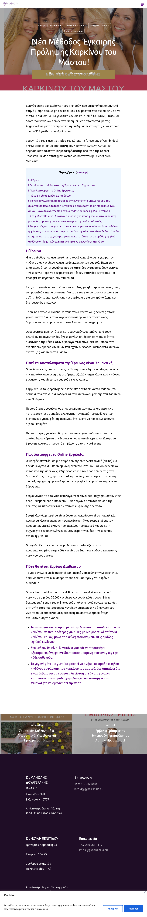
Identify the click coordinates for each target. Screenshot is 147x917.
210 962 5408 (89, 784)
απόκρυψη (82, 172)
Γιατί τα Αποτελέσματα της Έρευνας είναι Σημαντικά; (61, 185)
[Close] (145, 892)
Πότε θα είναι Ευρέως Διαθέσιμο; (49, 195)
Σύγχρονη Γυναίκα (99, 25)
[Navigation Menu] (142, 4)
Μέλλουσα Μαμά (76, 25)
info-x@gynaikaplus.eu (93, 850)
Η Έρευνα (34, 180)
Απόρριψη (113, 908)
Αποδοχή (133, 908)
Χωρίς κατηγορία (73, 31)
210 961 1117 (93, 844)
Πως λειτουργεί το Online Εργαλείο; (51, 190)
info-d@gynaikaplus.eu (88, 789)
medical (58, 73)
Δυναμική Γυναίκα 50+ (49, 25)
